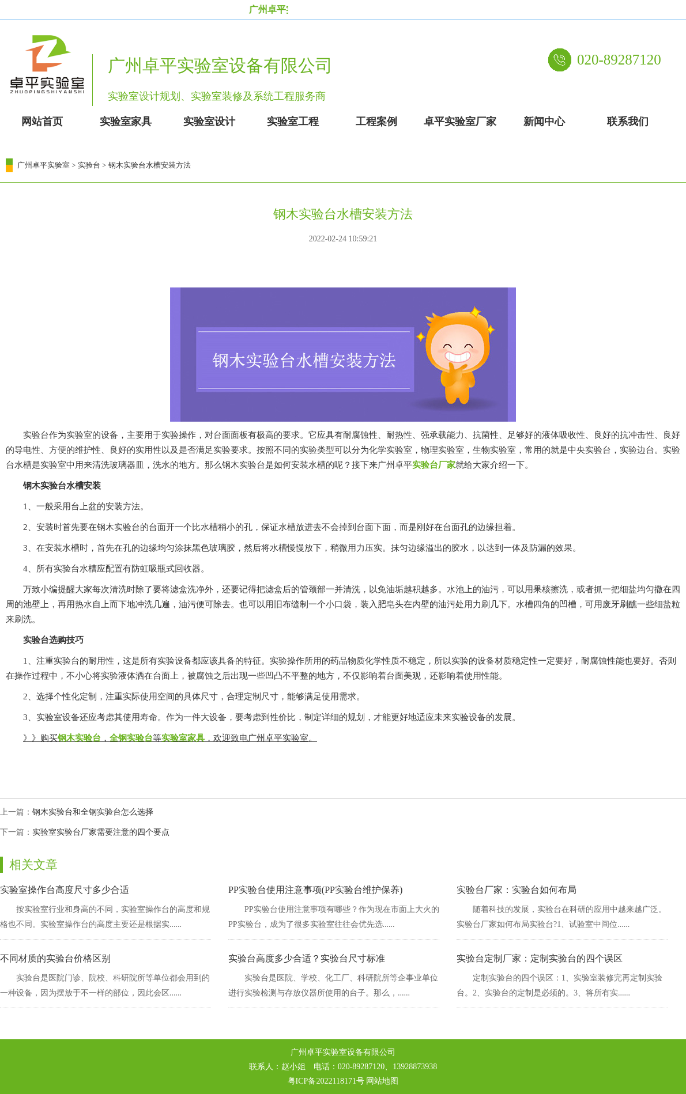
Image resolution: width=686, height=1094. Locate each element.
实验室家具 (183, 738)
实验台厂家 (433, 465)
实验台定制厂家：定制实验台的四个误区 (540, 958)
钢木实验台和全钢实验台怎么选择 (92, 812)
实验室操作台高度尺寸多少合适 (64, 890)
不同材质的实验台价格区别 (55, 958)
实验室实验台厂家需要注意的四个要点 (100, 832)
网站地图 (382, 1081)
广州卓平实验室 (43, 165)
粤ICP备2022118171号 (326, 1081)
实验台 (89, 165)
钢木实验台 (79, 738)
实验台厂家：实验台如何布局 (516, 890)
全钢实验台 (131, 738)
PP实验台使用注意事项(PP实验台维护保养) (315, 890)
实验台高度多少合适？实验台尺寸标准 (306, 958)
